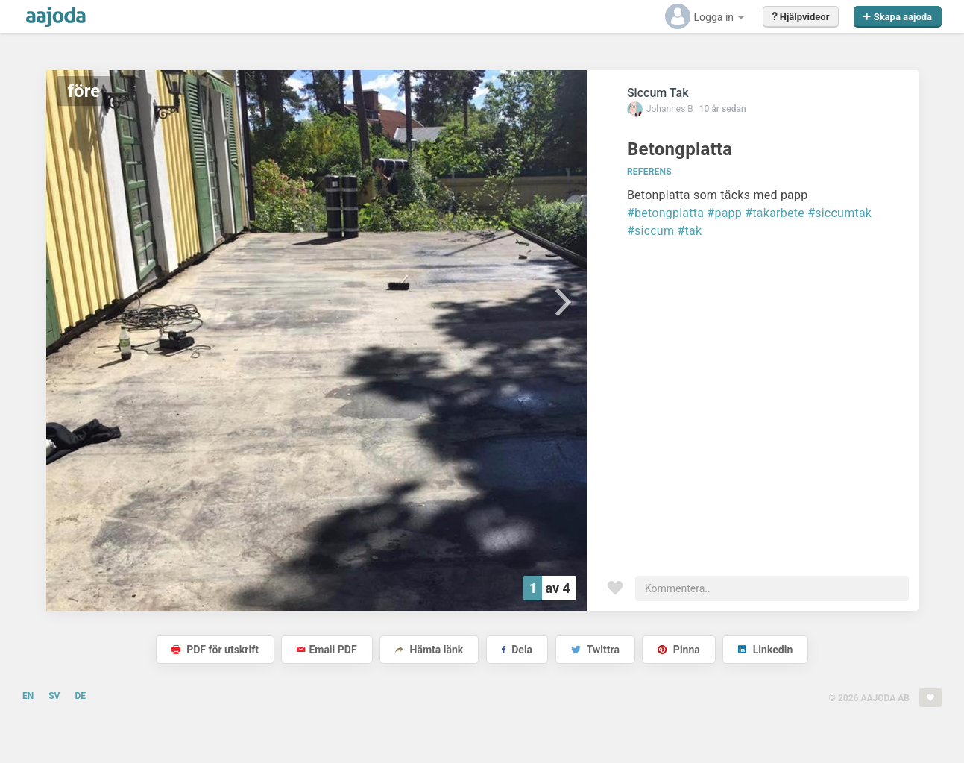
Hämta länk (429, 650)
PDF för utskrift (215, 650)
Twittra (595, 650)
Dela (517, 650)
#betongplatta (665, 213)
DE (80, 696)
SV (54, 696)
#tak (689, 231)
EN (28, 696)
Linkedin (765, 650)
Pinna (678, 650)
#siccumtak (839, 213)
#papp (724, 213)
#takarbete (774, 213)
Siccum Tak (658, 93)
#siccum (650, 231)
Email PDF (326, 650)
